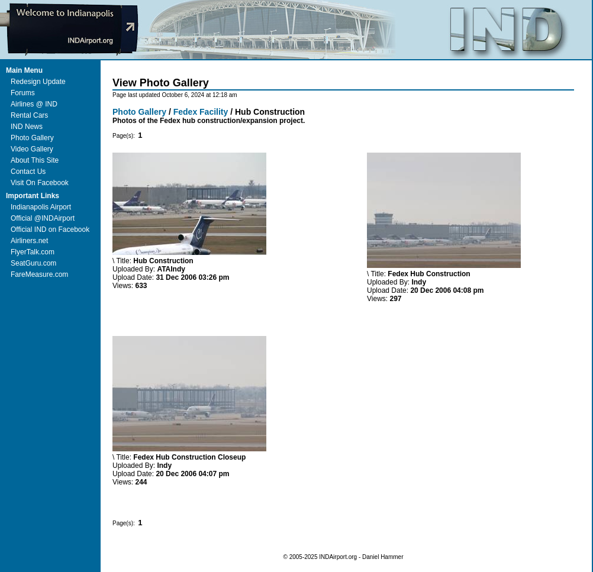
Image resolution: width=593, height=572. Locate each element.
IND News (27, 126)
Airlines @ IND (34, 104)
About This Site (35, 160)
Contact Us (28, 171)
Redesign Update (38, 81)
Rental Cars (29, 115)
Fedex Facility (200, 112)
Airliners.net (29, 241)
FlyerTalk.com (32, 252)
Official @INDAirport (43, 218)
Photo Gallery (32, 138)
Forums (23, 93)
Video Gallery (32, 149)
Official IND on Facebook (50, 229)
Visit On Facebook (40, 183)
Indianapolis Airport (41, 207)
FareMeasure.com (39, 274)
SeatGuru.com (33, 263)
